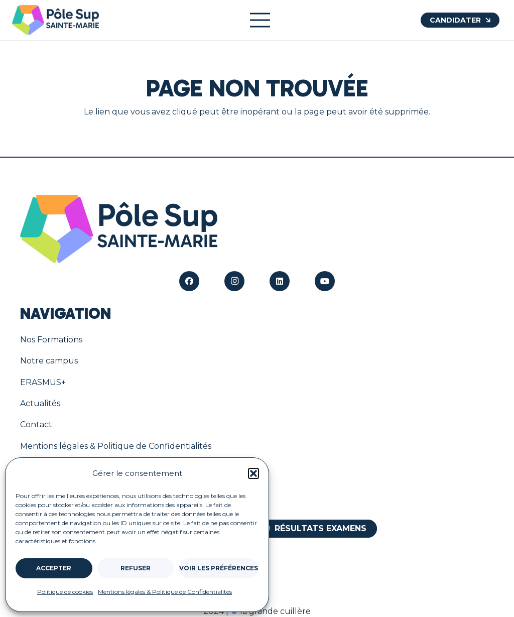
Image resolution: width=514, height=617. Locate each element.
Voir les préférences (218, 568)
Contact (36, 424)
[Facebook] (189, 281)
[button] (253, 473)
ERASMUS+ (43, 382)
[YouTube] (325, 281)
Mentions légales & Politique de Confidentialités (165, 591)
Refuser (135, 568)
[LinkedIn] (280, 281)
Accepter (53, 568)
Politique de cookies (65, 591)
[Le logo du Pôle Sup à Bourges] (55, 20)
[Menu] (260, 20)
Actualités (40, 403)
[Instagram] (234, 281)
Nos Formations (51, 339)
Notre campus (49, 360)
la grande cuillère (270, 611)
